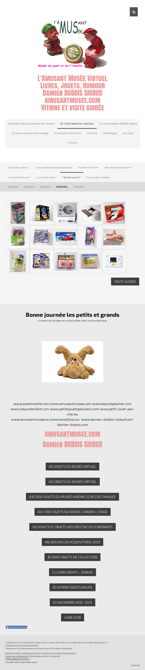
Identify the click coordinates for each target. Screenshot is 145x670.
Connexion (135, 665)
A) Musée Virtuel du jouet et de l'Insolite (31, 123)
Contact (72, 142)
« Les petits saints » (46, 177)
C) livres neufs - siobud (72, 572)
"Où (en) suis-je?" (71, 177)
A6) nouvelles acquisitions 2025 (72, 542)
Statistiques (110, 133)
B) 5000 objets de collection (72, 557)
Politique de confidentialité (16, 656)
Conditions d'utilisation (31, 653)
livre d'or (92, 133)
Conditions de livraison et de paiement (21, 645)
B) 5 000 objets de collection (77, 123)
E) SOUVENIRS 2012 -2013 (72, 602)
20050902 (29, 186)
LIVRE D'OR (72, 617)
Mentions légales (12, 653)
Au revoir (128, 133)
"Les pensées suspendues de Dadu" (53, 167)
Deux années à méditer (98, 177)
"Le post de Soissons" (19, 177)
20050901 (13, 186)
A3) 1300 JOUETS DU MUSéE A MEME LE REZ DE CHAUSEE (72, 497)
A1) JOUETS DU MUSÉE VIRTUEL (72, 466)
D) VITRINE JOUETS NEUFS (72, 587)
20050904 (62, 186)
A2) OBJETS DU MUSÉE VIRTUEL (73, 481)
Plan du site (55, 656)
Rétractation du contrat (17, 659)
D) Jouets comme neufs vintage (30, 133)
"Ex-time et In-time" (88, 167)
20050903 (45, 186)
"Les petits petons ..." (19, 167)
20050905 (78, 186)
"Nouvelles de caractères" (118, 167)
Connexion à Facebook (16, 627)
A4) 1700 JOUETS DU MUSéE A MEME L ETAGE (72, 512)
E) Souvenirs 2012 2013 (67, 133)
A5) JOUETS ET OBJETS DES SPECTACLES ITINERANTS (72, 527)
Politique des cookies (39, 656)
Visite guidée (125, 281)
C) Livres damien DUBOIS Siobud (118, 123)
